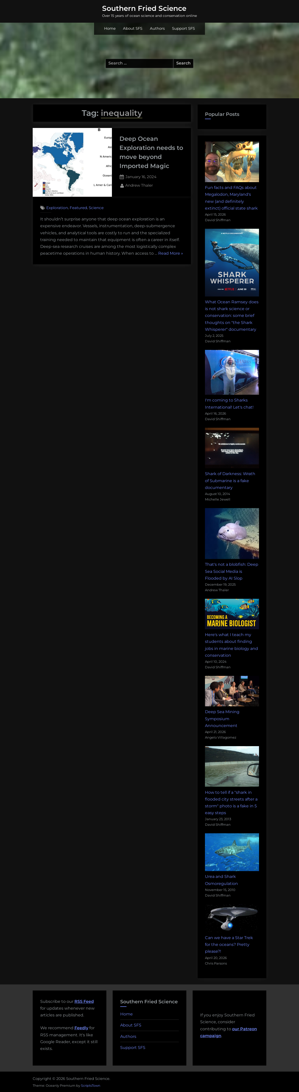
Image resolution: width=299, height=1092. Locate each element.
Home (110, 28)
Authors (157, 28)
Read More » (170, 253)
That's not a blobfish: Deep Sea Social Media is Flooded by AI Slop (231, 571)
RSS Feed (84, 1001)
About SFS (132, 28)
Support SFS (183, 28)
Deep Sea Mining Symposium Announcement (222, 718)
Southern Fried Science (144, 8)
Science (96, 207)
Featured (78, 207)
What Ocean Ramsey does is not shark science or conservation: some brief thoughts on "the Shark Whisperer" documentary (232, 316)
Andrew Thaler (139, 185)
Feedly (81, 1027)
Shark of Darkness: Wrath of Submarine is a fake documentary (230, 480)
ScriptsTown (90, 1085)
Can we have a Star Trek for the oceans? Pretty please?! (229, 944)
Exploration (57, 207)
